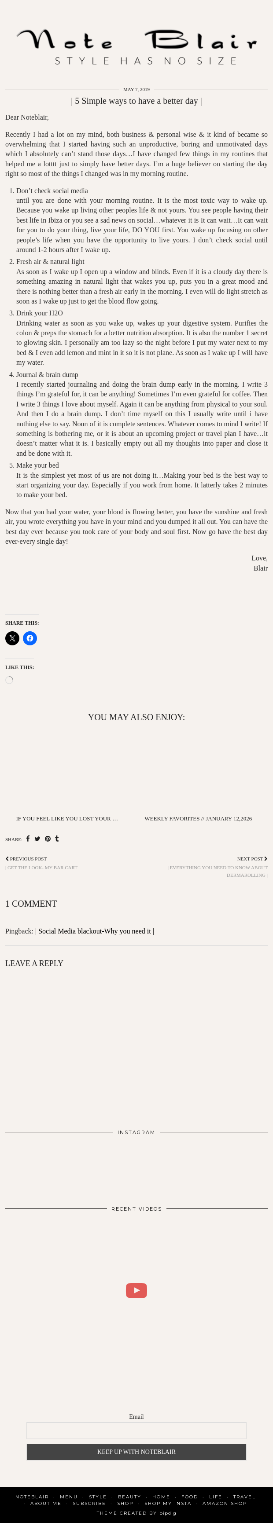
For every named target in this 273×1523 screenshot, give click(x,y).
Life (215, 1497)
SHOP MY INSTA (168, 1503)
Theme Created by (137, 1513)
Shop (125, 1503)
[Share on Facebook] (28, 839)
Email (136, 1416)
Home (161, 1497)
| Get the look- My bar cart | (42, 863)
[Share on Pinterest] (48, 839)
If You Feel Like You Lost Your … (67, 818)
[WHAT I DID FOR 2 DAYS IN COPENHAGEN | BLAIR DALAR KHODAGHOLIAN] (136, 1291)
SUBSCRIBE (89, 1503)
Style (98, 1497)
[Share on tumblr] (57, 839)
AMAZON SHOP (225, 1503)
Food (189, 1497)
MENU (69, 1497)
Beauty (129, 1497)
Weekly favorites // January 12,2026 (198, 818)
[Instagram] (31, 1167)
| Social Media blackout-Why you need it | (94, 931)
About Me (46, 1503)
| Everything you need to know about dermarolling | (202, 867)
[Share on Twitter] (37, 839)
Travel (244, 1497)
